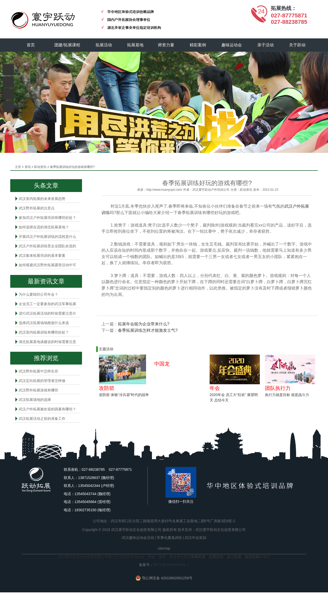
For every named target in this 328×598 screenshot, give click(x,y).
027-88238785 (289, 22)
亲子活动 (266, 45)
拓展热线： (283, 8)
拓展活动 (104, 45)
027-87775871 (289, 15)
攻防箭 (106, 388)
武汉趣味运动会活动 (138, 538)
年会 (215, 388)
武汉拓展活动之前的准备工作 (42, 419)
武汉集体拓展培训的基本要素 (42, 255)
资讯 (28, 167)
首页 (31, 45)
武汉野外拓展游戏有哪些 (38, 390)
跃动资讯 (40, 167)
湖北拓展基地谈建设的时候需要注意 (47, 342)
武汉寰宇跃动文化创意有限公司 (221, 530)
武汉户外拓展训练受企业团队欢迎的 (47, 246)
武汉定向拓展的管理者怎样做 (42, 381)
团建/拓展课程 (67, 45)
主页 (18, 167)
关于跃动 (297, 45)
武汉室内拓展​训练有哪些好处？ (44, 332)
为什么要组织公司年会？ (38, 294)
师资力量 (166, 45)
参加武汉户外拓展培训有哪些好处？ (47, 218)
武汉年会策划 (195, 538)
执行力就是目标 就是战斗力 (287, 395)
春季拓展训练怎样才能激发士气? (148, 330)
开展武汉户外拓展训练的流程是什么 (47, 236)
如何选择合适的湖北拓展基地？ (44, 227)
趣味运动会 (232, 45)
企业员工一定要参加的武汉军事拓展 (47, 304)
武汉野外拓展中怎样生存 (38, 371)
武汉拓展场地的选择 (35, 400)
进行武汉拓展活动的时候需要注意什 (47, 313)
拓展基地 (135, 45)
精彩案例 (198, 45)
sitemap (164, 548)
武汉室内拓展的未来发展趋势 (42, 199)
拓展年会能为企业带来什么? (143, 324)
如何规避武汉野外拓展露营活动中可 (47, 265)
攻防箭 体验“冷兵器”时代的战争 (124, 395)
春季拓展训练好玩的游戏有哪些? (72, 167)
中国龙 (162, 364)
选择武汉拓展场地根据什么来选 (44, 323)
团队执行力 (278, 388)
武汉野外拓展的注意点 (37, 208)
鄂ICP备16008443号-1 (171, 565)
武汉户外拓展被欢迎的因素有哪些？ (47, 409)
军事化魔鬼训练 (169, 538)
